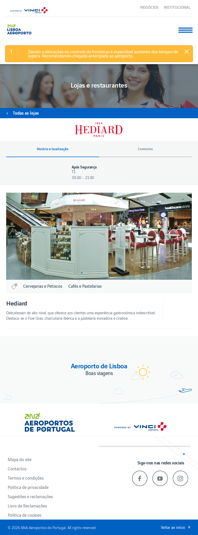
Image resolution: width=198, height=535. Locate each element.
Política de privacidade (28, 487)
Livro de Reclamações (27, 506)
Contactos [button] (145, 149)
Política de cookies (24, 515)
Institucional (177, 7)
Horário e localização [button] (52, 149)
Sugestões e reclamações (30, 496)
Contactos (17, 468)
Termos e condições (26, 478)
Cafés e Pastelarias (85, 286)
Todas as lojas (26, 112)
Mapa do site (19, 459)
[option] (99, 236)
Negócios (149, 7)
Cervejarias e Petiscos (42, 286)
